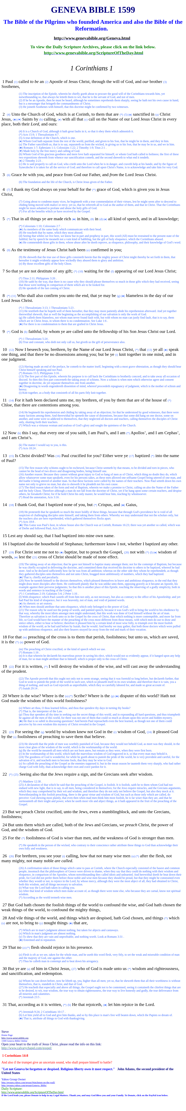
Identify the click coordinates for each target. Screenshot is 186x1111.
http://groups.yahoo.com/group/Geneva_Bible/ (24, 1085)
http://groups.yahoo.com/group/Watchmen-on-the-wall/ (28, 1082)
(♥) (19, 119)
